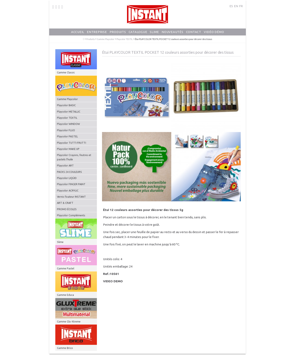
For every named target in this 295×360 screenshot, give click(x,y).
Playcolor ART (65, 165)
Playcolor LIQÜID (67, 178)
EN (236, 6)
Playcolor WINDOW (68, 123)
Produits (118, 32)
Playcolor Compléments (71, 215)
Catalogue (138, 32)
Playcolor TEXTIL (124, 39)
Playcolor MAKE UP (68, 148)
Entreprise (97, 32)
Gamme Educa (65, 294)
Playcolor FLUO (66, 130)
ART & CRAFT (65, 202)
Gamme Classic (66, 72)
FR (241, 6)
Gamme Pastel (65, 268)
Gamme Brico (65, 347)
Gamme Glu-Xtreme (69, 321)
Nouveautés (172, 32)
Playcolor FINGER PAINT (71, 184)
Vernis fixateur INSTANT (71, 196)
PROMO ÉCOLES (67, 209)
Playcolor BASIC (66, 105)
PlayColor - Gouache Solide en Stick (83, 39)
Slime (154, 32)
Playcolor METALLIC (68, 111)
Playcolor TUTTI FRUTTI (71, 142)
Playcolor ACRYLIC (67, 190)
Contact (193, 32)
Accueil (77, 32)
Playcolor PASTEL (67, 136)
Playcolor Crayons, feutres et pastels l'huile (74, 157)
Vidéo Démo (214, 32)
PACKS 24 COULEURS (69, 171)
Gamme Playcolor (105, 39)
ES (231, 6)
